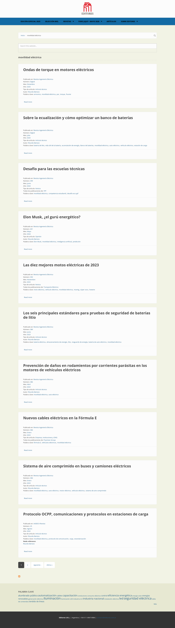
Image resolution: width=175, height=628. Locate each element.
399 (31, 181)
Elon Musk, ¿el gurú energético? (51, 216)
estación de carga (140, 145)
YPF (45, 191)
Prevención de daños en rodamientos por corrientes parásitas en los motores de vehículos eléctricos (85, 367)
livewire (92, 290)
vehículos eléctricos (49, 442)
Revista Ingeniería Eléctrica (43, 79)
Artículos (111, 21)
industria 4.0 (78, 599)
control (104, 595)
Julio (28, 135)
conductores (82, 596)
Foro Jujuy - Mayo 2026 (88, 21)
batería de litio (39, 145)
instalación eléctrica (111, 599)
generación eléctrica (35, 599)
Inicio (23, 35)
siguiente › (37, 565)
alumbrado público (28, 595)
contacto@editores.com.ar (106, 617)
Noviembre (31, 279)
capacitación (70, 595)
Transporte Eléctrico (51, 287)
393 (31, 277)
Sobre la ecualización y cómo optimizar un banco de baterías (78, 117)
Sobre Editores (128, 21)
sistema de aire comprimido (96, 490)
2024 (29, 186)
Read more (28, 102)
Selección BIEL (52, 21)
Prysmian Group (50, 440)
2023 (29, 282)
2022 (29, 531)
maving (76, 290)
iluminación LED (67, 599)
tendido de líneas (36, 601)
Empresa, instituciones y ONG (46, 437)
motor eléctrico (65, 490)
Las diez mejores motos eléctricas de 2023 (61, 264)
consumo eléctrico (94, 596)
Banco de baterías (87, 145)
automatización (47, 595)
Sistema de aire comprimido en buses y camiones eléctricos (77, 466)
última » (49, 565)
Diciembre (31, 84)
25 (31, 526)
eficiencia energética (120, 595)
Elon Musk (37, 242)
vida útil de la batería (53, 145)
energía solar (137, 596)
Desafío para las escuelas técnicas (54, 168)
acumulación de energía (70, 145)
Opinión (38, 236)
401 (31, 229)
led (121, 598)
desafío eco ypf (72, 193)
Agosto (29, 529)
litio (69, 342)
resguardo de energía (80, 342)
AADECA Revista (39, 523)
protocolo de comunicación (59, 539)
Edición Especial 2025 (30, 21)
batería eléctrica (40, 342)
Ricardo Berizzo (34, 92)
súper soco (84, 290)
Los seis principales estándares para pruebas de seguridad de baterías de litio (86, 315)
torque (62, 94)
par (58, 94)
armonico (37, 94)
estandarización (80, 539)
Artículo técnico (41, 89)
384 (31, 430)
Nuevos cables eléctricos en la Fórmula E (60, 417)
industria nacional (93, 598)
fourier (68, 94)
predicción (76, 242)
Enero (29, 432)
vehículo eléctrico (126, 145)
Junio (29, 183)
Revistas (67, 21)
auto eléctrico (114, 145)
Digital (32, 82)
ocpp (71, 539)
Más (155, 604)
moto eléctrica (39, 290)
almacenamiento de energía (57, 342)
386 (31, 382)
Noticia (38, 188)
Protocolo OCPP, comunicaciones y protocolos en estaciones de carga (85, 514)
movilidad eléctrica (49, 94)
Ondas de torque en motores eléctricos (58, 69)
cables (59, 595)
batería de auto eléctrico (97, 342)
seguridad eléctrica (138, 598)
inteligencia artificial (64, 242)
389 (31, 329)
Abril (29, 384)
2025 (29, 87)
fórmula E (37, 442)
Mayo (29, 231)
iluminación (52, 598)
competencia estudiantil (57, 193)
